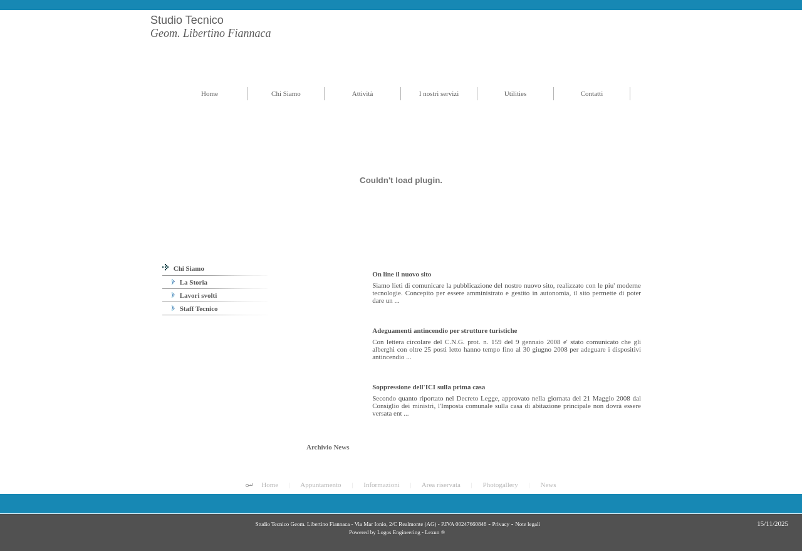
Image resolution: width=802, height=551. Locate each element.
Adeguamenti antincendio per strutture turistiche (444, 330)
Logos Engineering (398, 532)
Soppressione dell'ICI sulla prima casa (428, 387)
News (548, 484)
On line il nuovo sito (401, 274)
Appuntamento (320, 484)
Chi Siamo (183, 268)
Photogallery (500, 484)
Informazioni (381, 484)
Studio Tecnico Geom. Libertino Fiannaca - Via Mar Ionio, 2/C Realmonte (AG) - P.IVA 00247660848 (370, 524)
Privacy (501, 524)
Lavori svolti (194, 295)
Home (269, 484)
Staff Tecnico (195, 308)
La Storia (189, 282)
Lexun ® (435, 532)
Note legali (527, 524)
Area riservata (441, 484)
